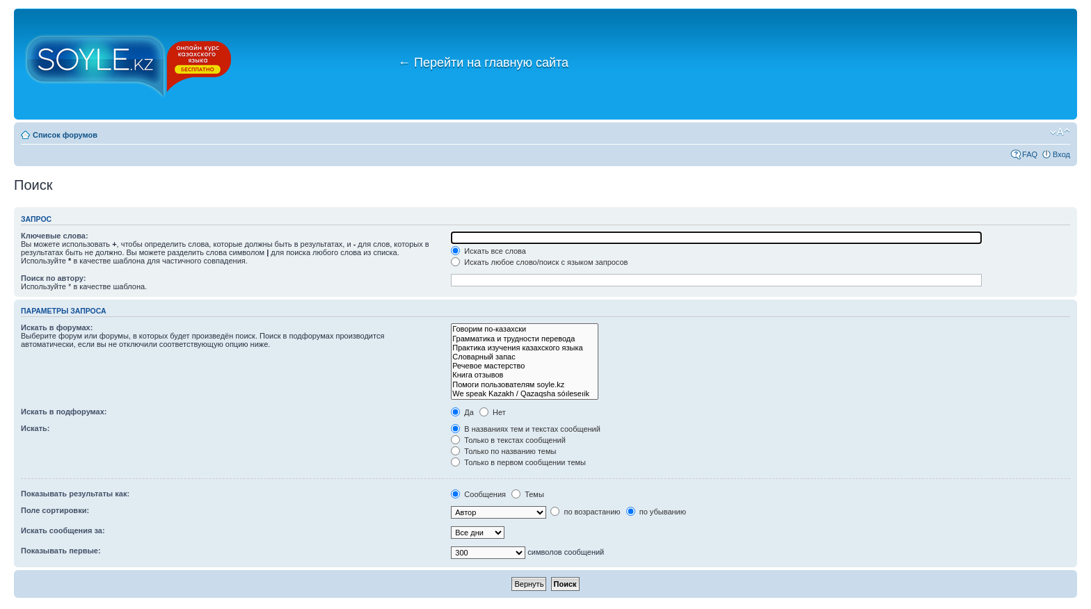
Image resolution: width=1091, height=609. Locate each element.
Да (462, 412)
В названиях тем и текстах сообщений (525, 429)
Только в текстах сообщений (508, 440)
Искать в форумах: (57, 327)
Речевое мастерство (524, 366)
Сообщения (478, 494)
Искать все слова (488, 251)
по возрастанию (585, 512)
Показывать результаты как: (75, 493)
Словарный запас (524, 357)
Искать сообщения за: (63, 530)
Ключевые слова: (54, 236)
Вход (1061, 154)
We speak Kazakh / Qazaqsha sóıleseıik (524, 393)
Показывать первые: (61, 550)
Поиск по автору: (53, 278)
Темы (527, 494)
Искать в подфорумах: (64, 411)
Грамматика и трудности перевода (524, 338)
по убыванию (656, 512)
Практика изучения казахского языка (524, 347)
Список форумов (65, 135)
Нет (492, 412)
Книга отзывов (524, 375)
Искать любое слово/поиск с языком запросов (539, 262)
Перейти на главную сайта (483, 63)
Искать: (35, 428)
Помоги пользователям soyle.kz (524, 384)
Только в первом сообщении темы (518, 462)
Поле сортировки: (55, 510)
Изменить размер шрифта (1060, 132)
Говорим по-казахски (524, 329)
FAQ (1029, 154)
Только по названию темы (503, 451)
